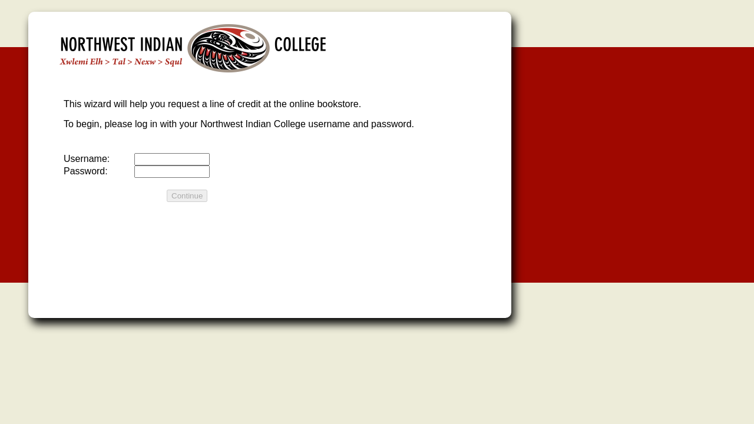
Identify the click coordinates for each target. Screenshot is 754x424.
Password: (86, 171)
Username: (87, 159)
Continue (187, 195)
